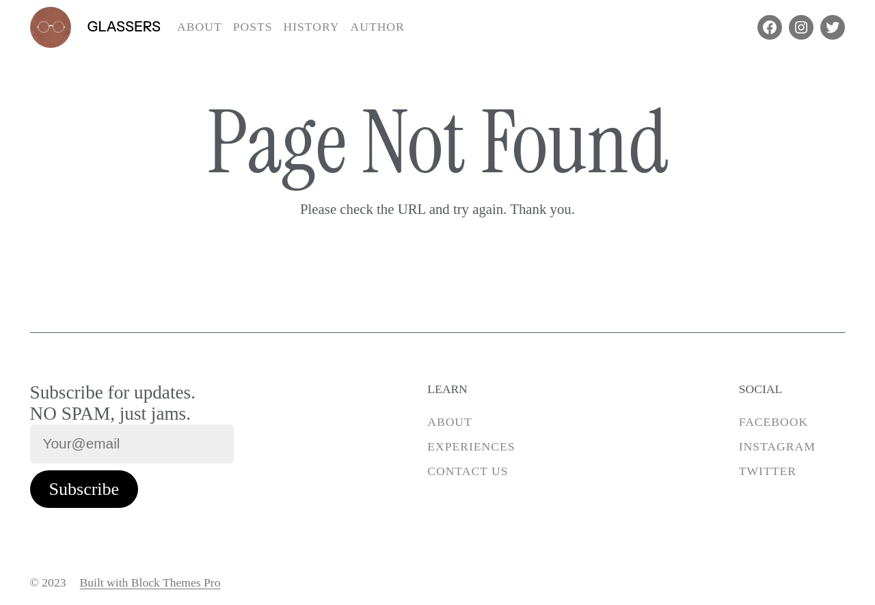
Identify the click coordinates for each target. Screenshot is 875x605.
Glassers (124, 26)
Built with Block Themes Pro (150, 582)
